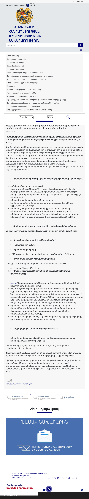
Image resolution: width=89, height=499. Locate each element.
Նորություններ (13, 56)
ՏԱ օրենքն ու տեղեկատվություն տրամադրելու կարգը (30, 76)
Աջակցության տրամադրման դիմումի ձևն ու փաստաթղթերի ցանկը (36, 100)
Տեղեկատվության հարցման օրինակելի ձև (25, 73)
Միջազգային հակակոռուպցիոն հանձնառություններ (29, 110)
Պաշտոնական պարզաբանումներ (21, 93)
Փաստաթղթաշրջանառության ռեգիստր (24, 89)
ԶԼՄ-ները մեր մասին (15, 62)
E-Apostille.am (69, 397)
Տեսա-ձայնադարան (15, 66)
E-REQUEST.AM (47, 397)
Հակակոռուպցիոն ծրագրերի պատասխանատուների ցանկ (33, 103)
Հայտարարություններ (16, 59)
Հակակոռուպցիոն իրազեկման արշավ (23, 106)
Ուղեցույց (11, 86)
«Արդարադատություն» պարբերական (23, 83)
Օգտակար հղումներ (15, 69)
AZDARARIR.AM (21, 397)
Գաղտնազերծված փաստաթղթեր (21, 96)
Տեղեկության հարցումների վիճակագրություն (26, 79)
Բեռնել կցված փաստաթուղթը (19, 384)
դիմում (13, 283)
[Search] (42, 45)
